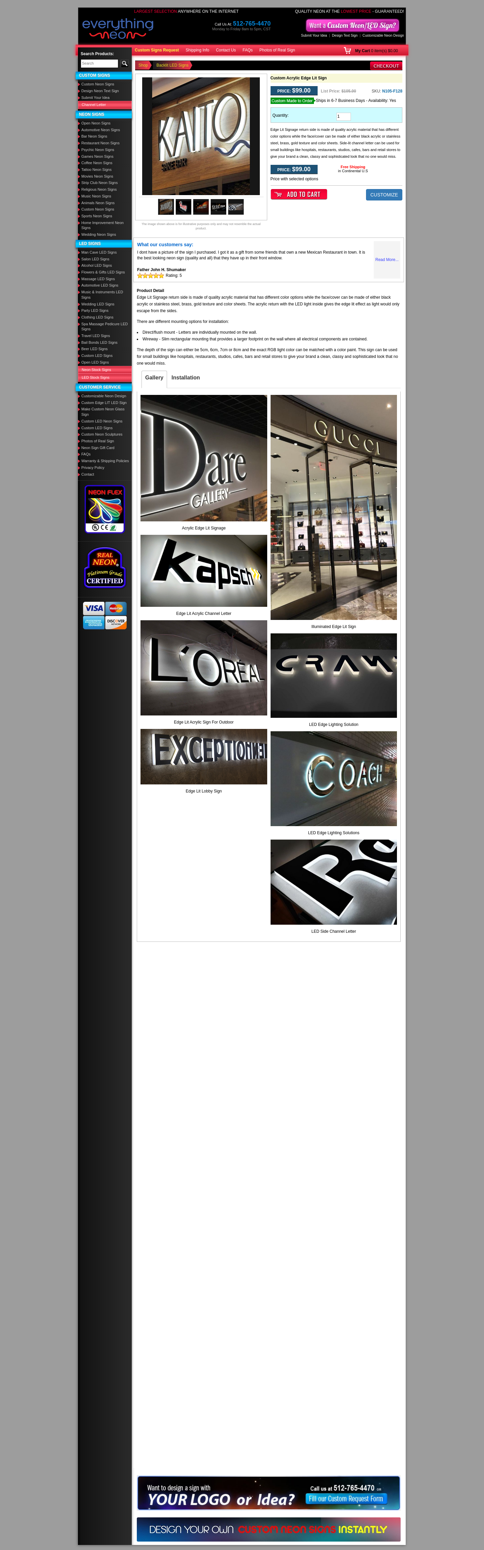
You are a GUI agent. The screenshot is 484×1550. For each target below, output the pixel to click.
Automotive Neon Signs (100, 130)
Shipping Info (197, 50)
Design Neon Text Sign (100, 91)
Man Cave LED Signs (99, 252)
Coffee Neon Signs (96, 163)
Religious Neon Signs (99, 189)
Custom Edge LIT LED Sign (104, 403)
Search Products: (97, 53)
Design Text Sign (345, 35)
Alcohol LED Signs (96, 265)
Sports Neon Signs (96, 216)
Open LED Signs (95, 362)
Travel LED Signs (95, 336)
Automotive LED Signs (99, 285)
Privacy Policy (92, 468)
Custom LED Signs (97, 356)
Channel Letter (94, 105)
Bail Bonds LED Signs (99, 342)
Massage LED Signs (98, 279)
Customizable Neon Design (383, 35)
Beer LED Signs (94, 349)
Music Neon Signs (96, 196)
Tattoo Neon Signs (96, 170)
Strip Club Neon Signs (99, 183)
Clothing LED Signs (97, 317)
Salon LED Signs (95, 259)
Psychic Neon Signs (97, 150)
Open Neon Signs (96, 123)
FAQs (248, 50)
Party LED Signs (95, 310)
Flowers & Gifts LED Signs (103, 272)
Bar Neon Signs (94, 136)
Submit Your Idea (314, 35)
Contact (87, 474)
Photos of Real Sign (277, 50)
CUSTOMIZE (384, 194)
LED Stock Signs (96, 377)
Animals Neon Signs (98, 203)
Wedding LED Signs (97, 304)
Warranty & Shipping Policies (105, 461)
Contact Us (226, 50)
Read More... (387, 259)
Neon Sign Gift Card (97, 448)
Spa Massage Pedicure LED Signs (104, 326)
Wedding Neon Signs (98, 234)
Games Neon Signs (97, 156)
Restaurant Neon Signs (100, 143)
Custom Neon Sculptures (101, 434)
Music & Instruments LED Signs (102, 294)
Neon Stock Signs (96, 370)
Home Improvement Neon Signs (102, 225)
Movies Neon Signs (97, 176)
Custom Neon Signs (97, 84)
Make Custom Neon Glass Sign (102, 411)
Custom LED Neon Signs (101, 421)
